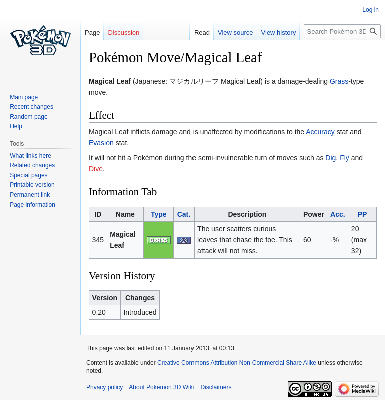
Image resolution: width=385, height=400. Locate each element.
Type (159, 214)
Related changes (32, 165)
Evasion (101, 143)
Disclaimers (215, 387)
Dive (96, 169)
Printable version (32, 184)
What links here (30, 155)
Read (202, 32)
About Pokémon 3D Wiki (161, 387)
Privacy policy (104, 387)
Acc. (337, 214)
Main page (24, 97)
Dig (330, 158)
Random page (28, 116)
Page (92, 32)
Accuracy (320, 132)
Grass (339, 81)
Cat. (183, 214)
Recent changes (31, 106)
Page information (32, 204)
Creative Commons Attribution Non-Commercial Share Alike (236, 362)
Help (16, 126)
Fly (344, 158)
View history (278, 32)
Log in (370, 9)
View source (235, 32)
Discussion (123, 32)
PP (362, 214)
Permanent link (30, 194)
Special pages (28, 175)
